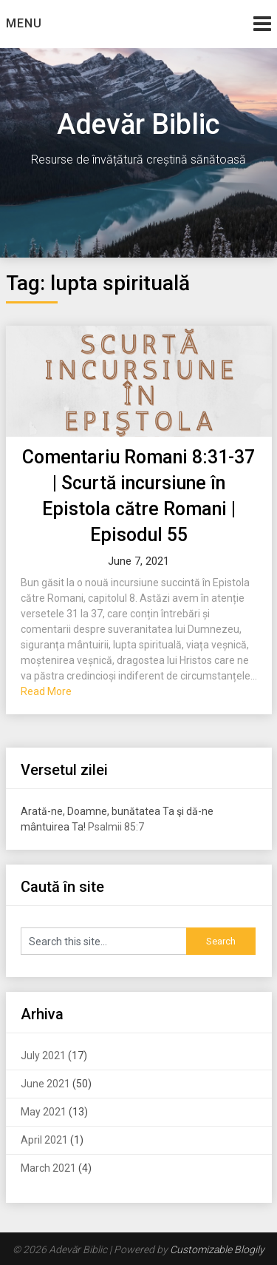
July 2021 (43, 1055)
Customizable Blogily (217, 1249)
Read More (46, 691)
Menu (24, 23)
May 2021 (43, 1112)
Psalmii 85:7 (116, 827)
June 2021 (45, 1084)
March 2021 (48, 1168)
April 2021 (44, 1140)
